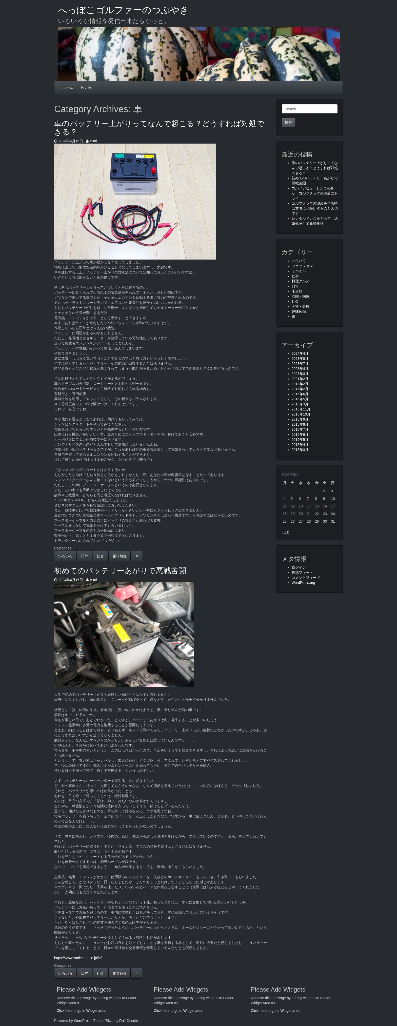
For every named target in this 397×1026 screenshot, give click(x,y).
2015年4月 (300, 445)
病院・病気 (300, 296)
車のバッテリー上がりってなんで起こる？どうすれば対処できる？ (315, 168)
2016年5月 (300, 399)
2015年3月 (300, 450)
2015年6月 (300, 434)
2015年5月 (300, 440)
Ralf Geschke (130, 1021)
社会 (100, 556)
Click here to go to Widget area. (81, 1011)
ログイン (299, 567)
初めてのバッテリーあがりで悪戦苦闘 (120, 570)
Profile (86, 87)
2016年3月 (300, 404)
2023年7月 (300, 364)
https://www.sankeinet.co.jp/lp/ (78, 958)
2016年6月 (300, 394)
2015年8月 (300, 424)
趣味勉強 (119, 556)
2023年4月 (300, 369)
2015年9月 (300, 419)
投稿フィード (302, 572)
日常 (84, 556)
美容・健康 (300, 306)
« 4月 (286, 533)
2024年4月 (300, 353)
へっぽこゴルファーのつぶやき (123, 10)
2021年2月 (300, 379)
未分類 (297, 291)
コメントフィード (306, 578)
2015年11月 (301, 409)
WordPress (82, 1021)
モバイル (299, 271)
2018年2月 (300, 384)
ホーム (67, 87)
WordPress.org (303, 583)
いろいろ (65, 556)
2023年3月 (300, 374)
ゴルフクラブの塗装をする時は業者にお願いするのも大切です (315, 208)
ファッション (302, 266)
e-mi (91, 141)
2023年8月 (300, 359)
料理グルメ (300, 281)
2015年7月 (300, 429)
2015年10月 (301, 414)
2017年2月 (300, 389)
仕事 (295, 276)
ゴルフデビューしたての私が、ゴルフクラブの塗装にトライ (315, 193)
